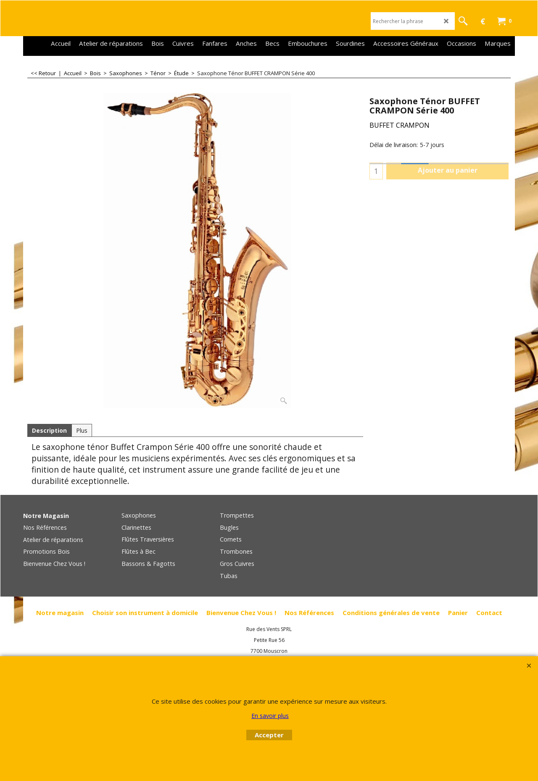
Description (49, 430)
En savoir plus (270, 716)
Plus (81, 430)
